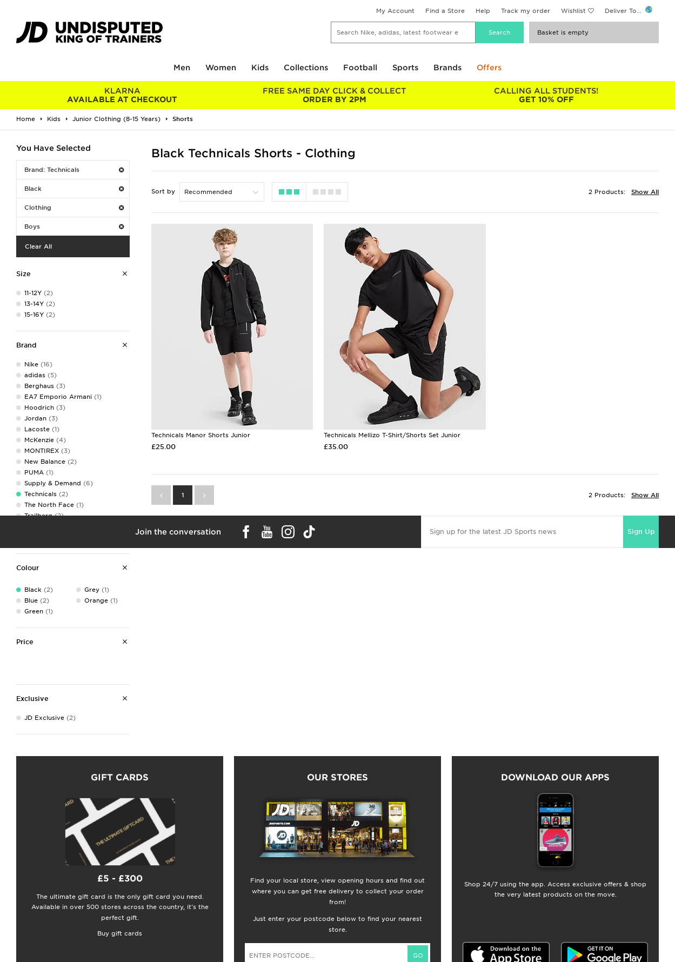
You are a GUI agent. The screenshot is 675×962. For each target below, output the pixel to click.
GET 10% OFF (546, 95)
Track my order (525, 11)
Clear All (38, 246)
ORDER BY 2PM (334, 95)
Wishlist (573, 11)
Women (220, 67)
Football (360, 67)
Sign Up (640, 531)
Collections (306, 67)
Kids (260, 67)
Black (74, 188)
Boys (74, 226)
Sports (405, 67)
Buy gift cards (119, 933)
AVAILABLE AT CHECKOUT (122, 95)
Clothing (74, 207)
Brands (447, 67)
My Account (395, 11)
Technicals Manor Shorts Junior (200, 435)
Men (181, 67)
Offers (489, 67)
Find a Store (445, 11)
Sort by (163, 191)
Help (483, 11)
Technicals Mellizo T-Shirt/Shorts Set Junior (392, 435)
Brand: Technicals (74, 169)
